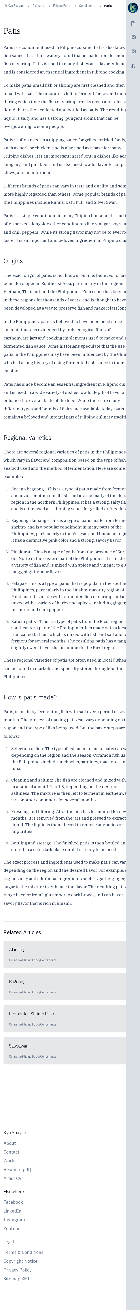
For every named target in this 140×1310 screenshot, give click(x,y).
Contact (11, 1152)
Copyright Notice (21, 1261)
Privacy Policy (18, 1270)
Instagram (14, 1220)
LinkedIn (12, 1211)
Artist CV (12, 1178)
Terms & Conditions (24, 1252)
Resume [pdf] (17, 1169)
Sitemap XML (17, 1279)
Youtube (12, 1228)
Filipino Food (61, 6)
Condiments (87, 6)
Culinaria (38, 6)
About (10, 1143)
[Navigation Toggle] (133, 8)
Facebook (13, 1202)
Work (9, 1161)
